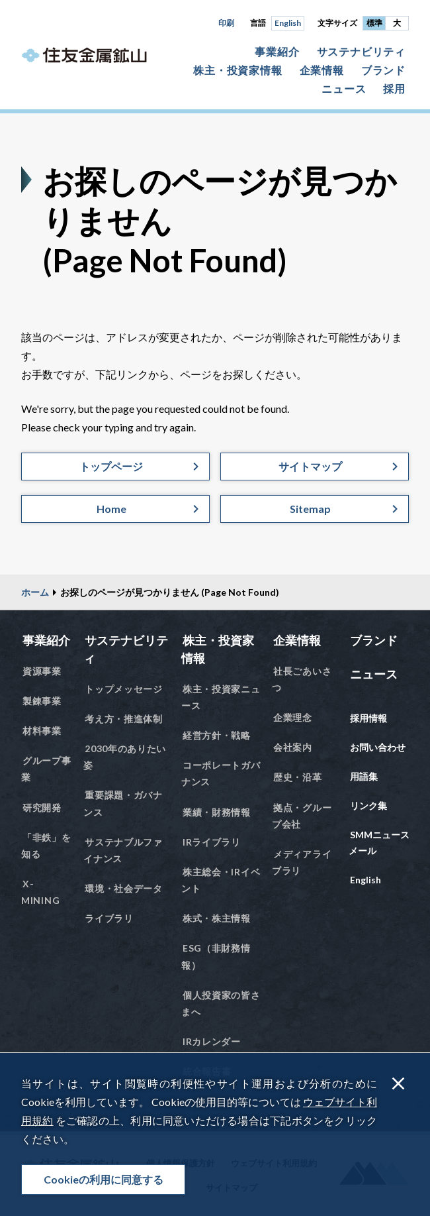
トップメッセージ (124, 688)
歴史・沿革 (297, 777)
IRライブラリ (212, 842)
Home (111, 508)
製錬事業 (42, 700)
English (288, 23)
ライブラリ (109, 918)
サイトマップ (310, 466)
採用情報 (368, 718)
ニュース (344, 88)
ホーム (35, 592)
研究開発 (42, 807)
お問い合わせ (378, 747)
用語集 (364, 776)
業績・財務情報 (217, 812)
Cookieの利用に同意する (103, 1179)
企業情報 (322, 70)
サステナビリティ (361, 51)
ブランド (383, 70)
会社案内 (292, 747)
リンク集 (368, 805)
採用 (394, 88)
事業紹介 (277, 51)
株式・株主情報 (217, 918)
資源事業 (42, 671)
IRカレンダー (212, 1041)
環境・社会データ (124, 888)
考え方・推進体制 (124, 718)
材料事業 (42, 730)
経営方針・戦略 (217, 735)
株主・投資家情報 (237, 70)
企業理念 (292, 717)
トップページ (111, 466)
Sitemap (310, 508)
